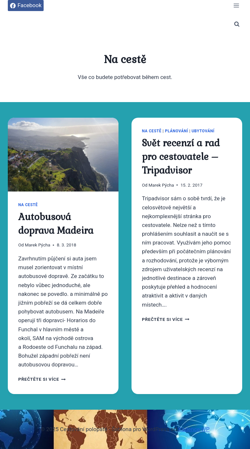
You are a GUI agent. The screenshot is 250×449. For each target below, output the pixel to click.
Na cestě (28, 205)
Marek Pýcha (37, 244)
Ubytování (202, 131)
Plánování (176, 131)
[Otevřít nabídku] (236, 5)
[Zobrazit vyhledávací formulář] (236, 24)
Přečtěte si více (42, 379)
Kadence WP (194, 429)
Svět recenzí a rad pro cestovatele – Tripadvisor (181, 156)
